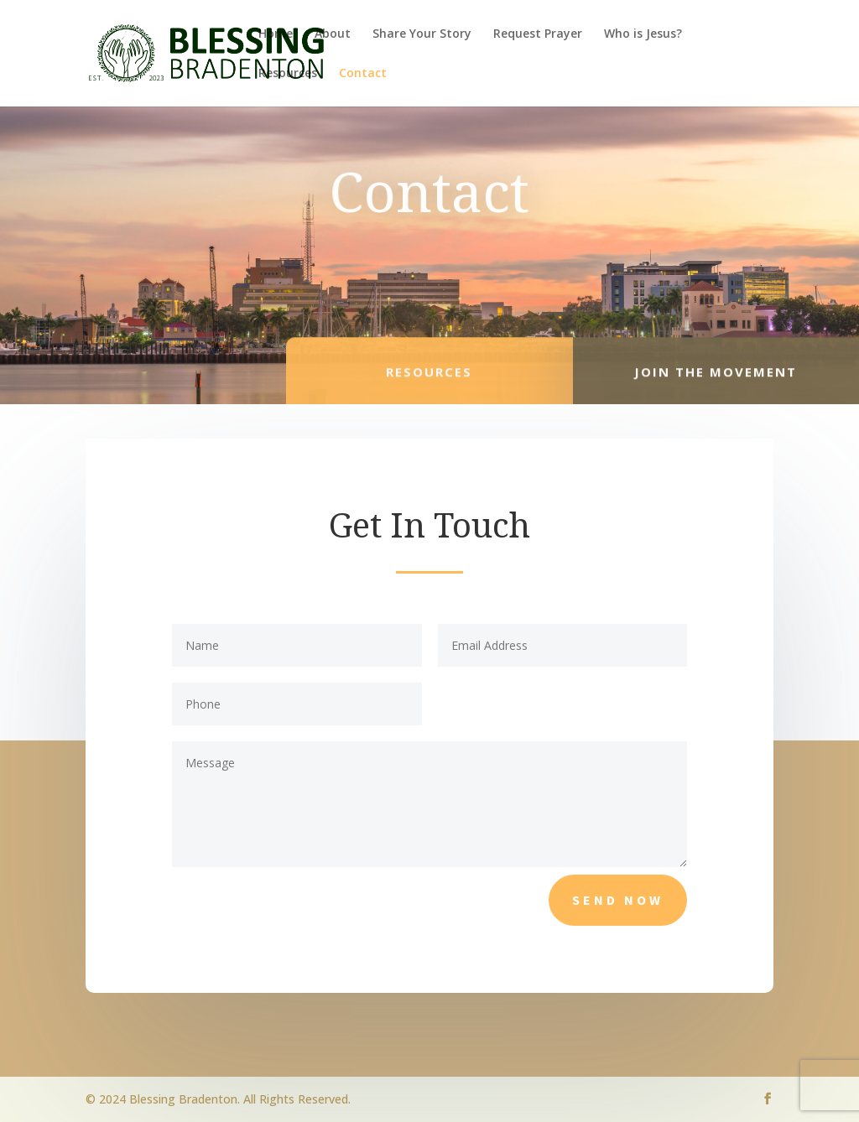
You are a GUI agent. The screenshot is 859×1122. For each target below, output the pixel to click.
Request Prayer (537, 34)
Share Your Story (421, 34)
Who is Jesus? (643, 34)
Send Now (618, 899)
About (333, 34)
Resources (287, 74)
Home (275, 34)
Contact (363, 74)
